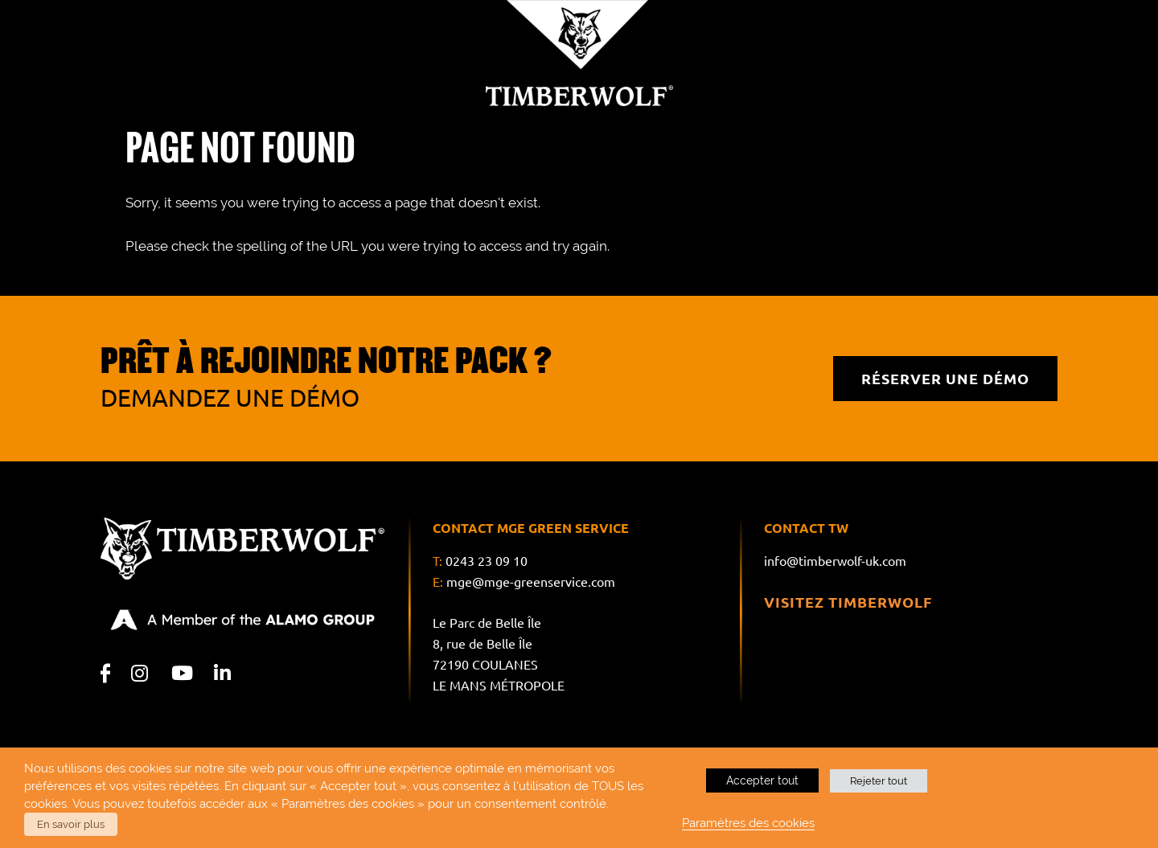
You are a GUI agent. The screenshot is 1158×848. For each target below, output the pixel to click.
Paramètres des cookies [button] (748, 823)
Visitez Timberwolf (848, 602)
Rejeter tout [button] (878, 781)
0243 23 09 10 (487, 561)
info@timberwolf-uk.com (835, 561)
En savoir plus (71, 824)
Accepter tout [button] (762, 780)
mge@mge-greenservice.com (530, 582)
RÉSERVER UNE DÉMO (945, 379)
